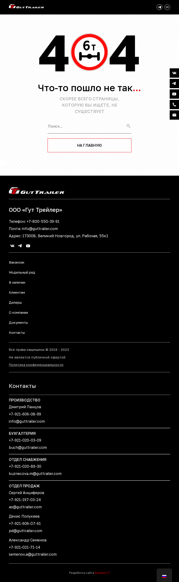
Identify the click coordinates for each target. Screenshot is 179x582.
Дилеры (15, 302)
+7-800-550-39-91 (43, 221)
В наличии (17, 282)
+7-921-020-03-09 (25, 440)
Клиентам (17, 292)
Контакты (17, 333)
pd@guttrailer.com (25, 530)
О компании (18, 312)
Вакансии (16, 262)
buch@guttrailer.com (28, 447)
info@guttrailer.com (40, 228)
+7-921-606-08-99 (25, 414)
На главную (89, 145)
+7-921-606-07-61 (25, 523)
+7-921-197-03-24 (25, 499)
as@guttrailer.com (25, 507)
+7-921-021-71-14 (24, 547)
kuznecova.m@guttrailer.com (35, 473)
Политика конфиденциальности (36, 365)
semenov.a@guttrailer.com (33, 554)
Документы (18, 322)
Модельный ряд (22, 272)
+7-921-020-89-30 (25, 466)
